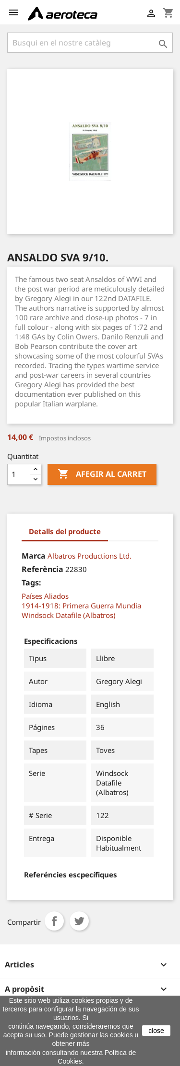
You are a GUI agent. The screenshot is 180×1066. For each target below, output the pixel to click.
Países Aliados (45, 596)
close (156, 1030)
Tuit (79, 921)
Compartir (54, 921)
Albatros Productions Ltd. (90, 556)
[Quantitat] (18, 474)
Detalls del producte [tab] (65, 531)
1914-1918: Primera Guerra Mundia (81, 605)
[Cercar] (90, 43)
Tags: (31, 582)
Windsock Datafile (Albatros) (69, 615)
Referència (42, 569)
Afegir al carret (102, 474)
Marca (34, 556)
